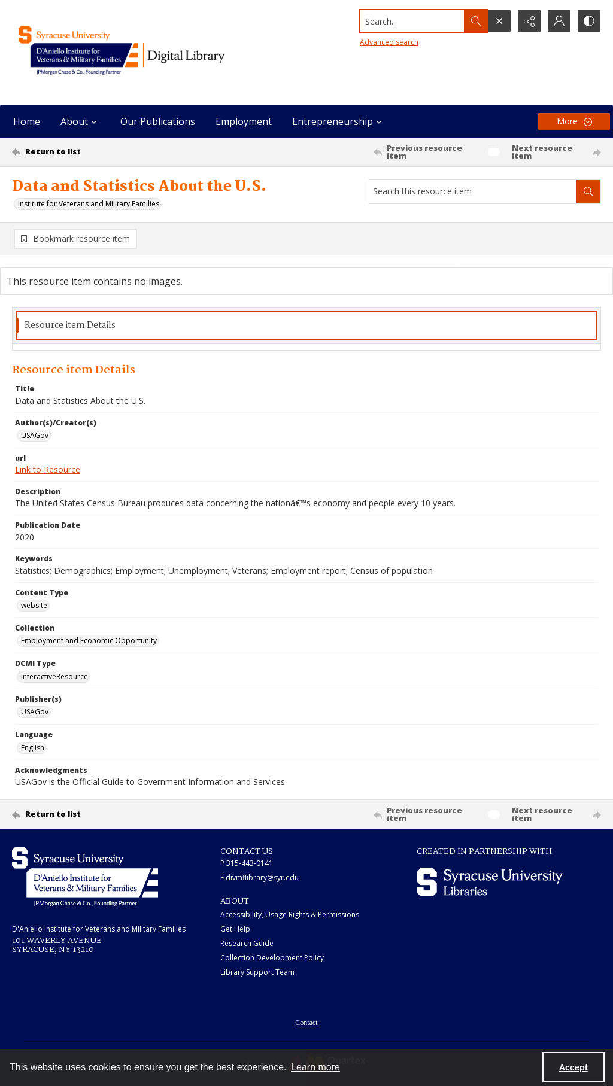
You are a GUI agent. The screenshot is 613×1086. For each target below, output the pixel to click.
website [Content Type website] (34, 605)
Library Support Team (257, 972)
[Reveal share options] (529, 21)
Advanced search (389, 42)
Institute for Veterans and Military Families (88, 204)
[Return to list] (92, 152)
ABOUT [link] (234, 901)
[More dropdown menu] (574, 121)
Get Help (235, 929)
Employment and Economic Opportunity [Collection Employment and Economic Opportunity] (89, 640)
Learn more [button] (315, 1067)
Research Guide (247, 943)
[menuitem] (306, 1021)
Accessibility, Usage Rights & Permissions (289, 914)
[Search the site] (412, 21)
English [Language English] (32, 748)
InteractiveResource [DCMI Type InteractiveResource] (54, 676)
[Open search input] (499, 21)
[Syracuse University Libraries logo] (490, 882)
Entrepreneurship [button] (338, 121)
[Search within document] (588, 191)
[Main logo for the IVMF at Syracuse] (142, 52)
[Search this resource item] (472, 191)
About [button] (80, 121)
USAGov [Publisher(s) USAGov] (34, 712)
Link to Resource (47, 469)
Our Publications (157, 121)
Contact (306, 1022)
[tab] (306, 326)
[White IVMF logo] (85, 876)
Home (26, 121)
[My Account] (559, 21)
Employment (244, 121)
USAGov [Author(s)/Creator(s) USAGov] (34, 435)
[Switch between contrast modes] (589, 21)
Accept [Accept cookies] (573, 1067)
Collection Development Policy (272, 958)
